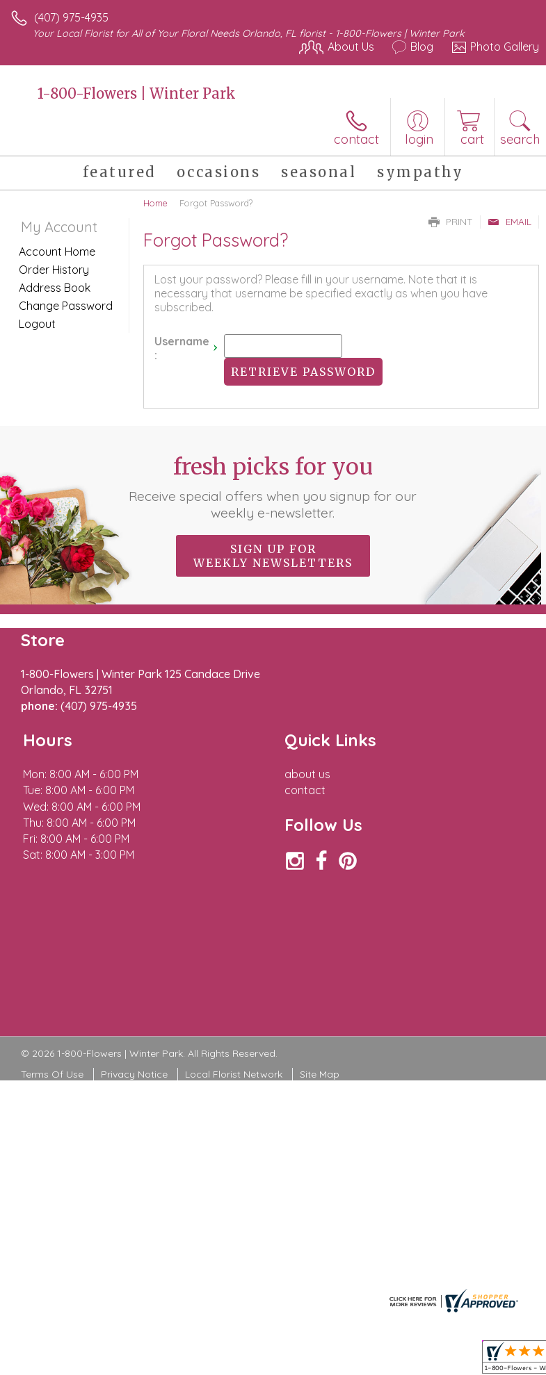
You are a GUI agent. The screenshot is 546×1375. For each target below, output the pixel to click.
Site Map (319, 1074)
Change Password (66, 306)
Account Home (57, 251)
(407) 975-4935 (71, 17)
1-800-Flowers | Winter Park (137, 93)
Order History (54, 270)
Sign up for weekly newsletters (273, 556)
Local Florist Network (233, 1074)
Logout (37, 324)
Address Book (54, 288)
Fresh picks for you (273, 487)
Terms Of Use (52, 1074)
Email (509, 221)
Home (155, 202)
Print (450, 221)
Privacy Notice (134, 1074)
